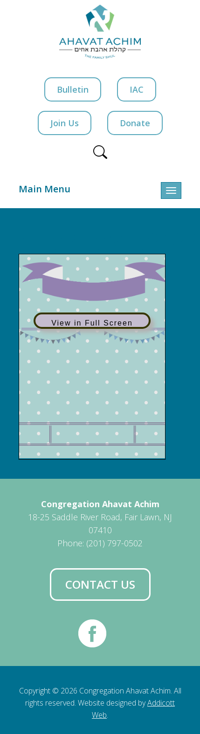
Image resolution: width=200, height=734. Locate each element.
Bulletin (73, 89)
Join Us (64, 123)
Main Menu (44, 189)
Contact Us (100, 584)
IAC (137, 89)
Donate (135, 123)
